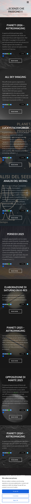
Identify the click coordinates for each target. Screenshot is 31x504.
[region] (15, 489)
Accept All (15, 491)
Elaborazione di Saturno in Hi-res (15, 289)
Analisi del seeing (15, 180)
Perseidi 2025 (15, 233)
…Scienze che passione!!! (15, 10)
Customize (15, 496)
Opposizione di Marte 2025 (15, 379)
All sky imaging (15, 76)
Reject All (15, 500)
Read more (16, 61)
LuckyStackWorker (15, 127)
